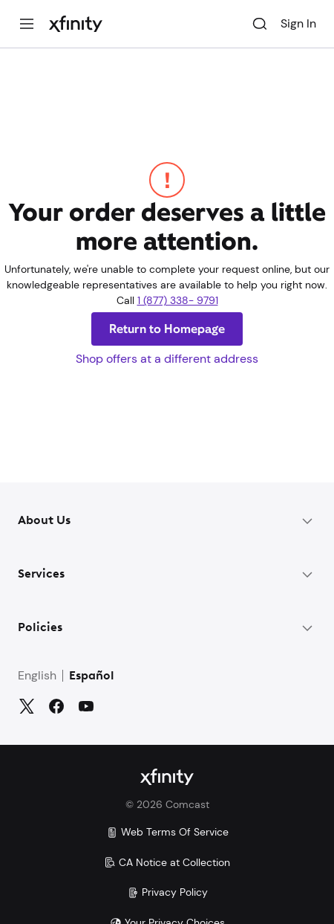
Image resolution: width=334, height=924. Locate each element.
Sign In (298, 23)
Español (91, 676)
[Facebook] (56, 706)
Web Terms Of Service (167, 832)
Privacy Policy (167, 892)
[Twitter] (27, 706)
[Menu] (27, 24)
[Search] (260, 24)
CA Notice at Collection (167, 862)
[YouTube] (86, 706)
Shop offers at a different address (167, 358)
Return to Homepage (167, 329)
